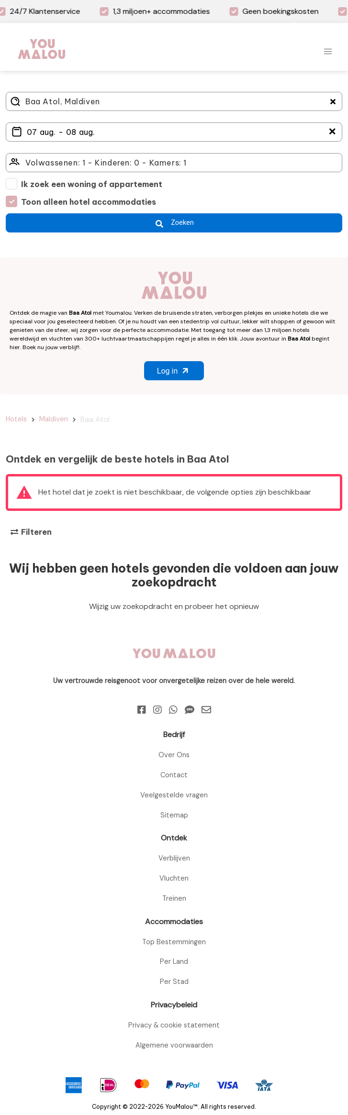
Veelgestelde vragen (174, 795)
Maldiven (53, 419)
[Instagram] (157, 710)
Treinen (174, 898)
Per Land (174, 961)
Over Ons (174, 755)
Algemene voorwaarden (174, 1045)
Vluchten (174, 878)
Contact (174, 775)
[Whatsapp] (173, 710)
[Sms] (189, 710)
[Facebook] (141, 710)
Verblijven (174, 858)
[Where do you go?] (174, 101)
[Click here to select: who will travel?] (174, 162)
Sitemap (174, 815)
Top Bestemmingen (174, 942)
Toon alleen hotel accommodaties (88, 202)
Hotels (16, 419)
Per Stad (174, 981)
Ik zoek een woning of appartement (91, 184)
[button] (327, 51)
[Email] (206, 710)
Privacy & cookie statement (174, 1025)
